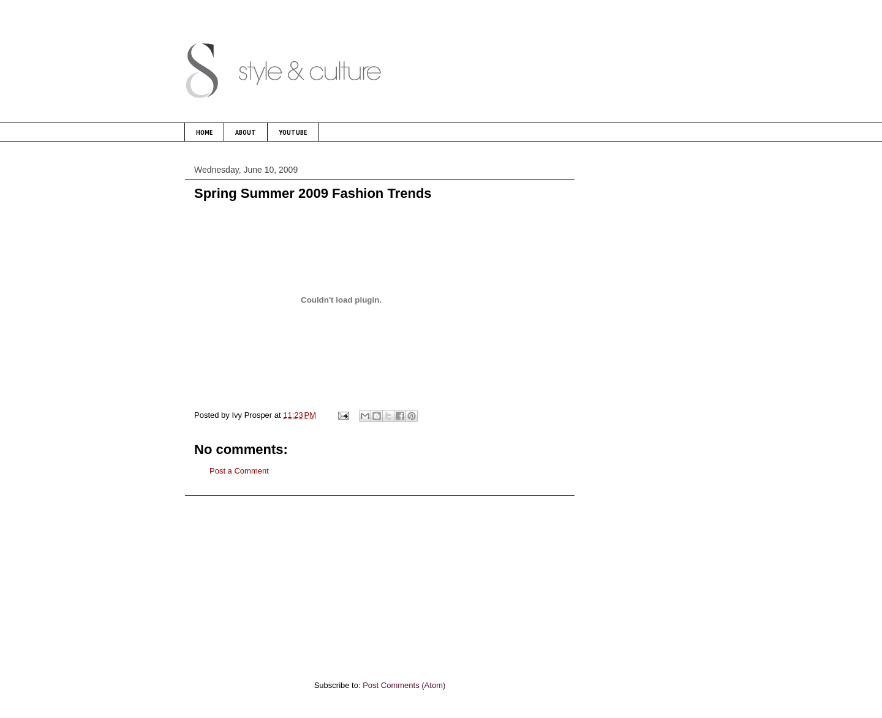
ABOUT (245, 132)
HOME (204, 132)
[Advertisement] (380, 581)
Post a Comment (239, 470)
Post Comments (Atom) (404, 685)
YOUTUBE (293, 132)
